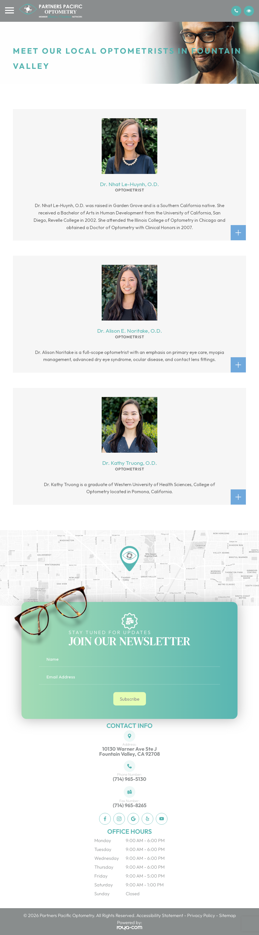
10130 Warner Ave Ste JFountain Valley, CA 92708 (129, 751)
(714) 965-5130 (129, 779)
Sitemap (227, 915)
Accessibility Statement (159, 915)
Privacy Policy (201, 915)
